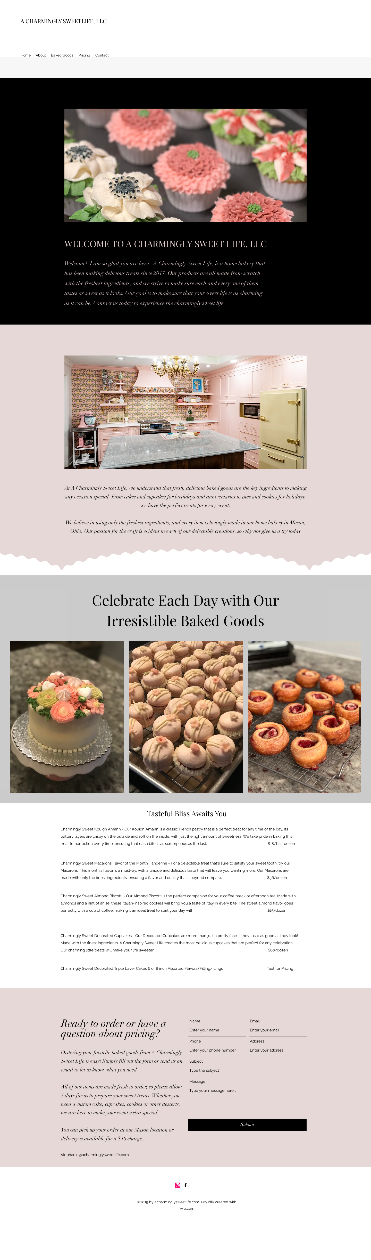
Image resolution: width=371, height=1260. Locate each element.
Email (255, 1021)
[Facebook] (185, 1185)
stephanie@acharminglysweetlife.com (95, 1154)
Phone (195, 1041)
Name (194, 1021)
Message (197, 1082)
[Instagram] (177, 1185)
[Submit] (247, 1125)
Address (257, 1041)
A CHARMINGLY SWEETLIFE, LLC (64, 21)
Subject (196, 1061)
